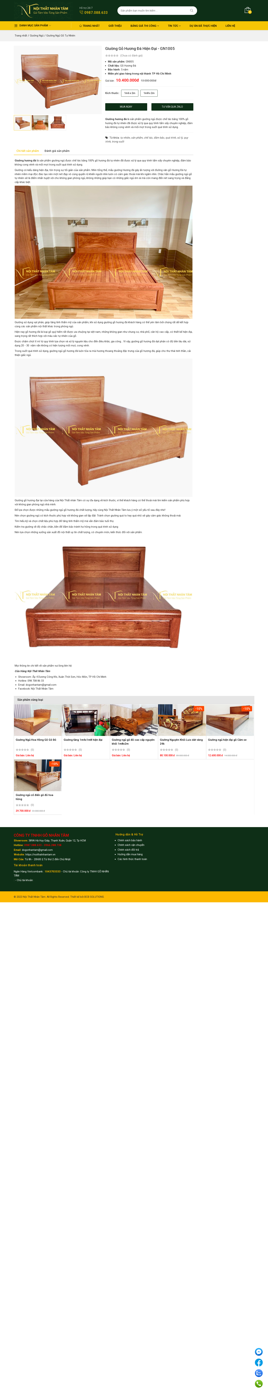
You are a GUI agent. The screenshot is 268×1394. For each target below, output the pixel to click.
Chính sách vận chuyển (131, 845)
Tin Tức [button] (174, 25)
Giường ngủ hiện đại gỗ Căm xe (227, 739)
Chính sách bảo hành (130, 840)
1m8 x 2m (149, 93)
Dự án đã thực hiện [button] (203, 25)
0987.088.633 (93, 12)
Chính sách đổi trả (128, 849)
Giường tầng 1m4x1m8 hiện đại (83, 739)
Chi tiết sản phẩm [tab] (27, 151)
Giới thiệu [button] (115, 25)
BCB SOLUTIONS (94, 896)
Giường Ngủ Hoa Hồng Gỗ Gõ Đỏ (36, 739)
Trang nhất (89, 25)
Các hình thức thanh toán (132, 859)
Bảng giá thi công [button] (145, 25)
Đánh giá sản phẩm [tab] (57, 151)
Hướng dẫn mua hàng (130, 854)
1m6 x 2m (129, 93)
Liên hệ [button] (230, 25)
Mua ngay (126, 106)
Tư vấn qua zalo (172, 106)
